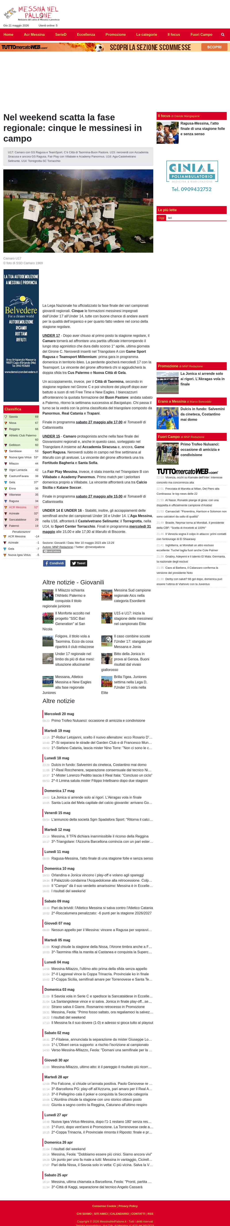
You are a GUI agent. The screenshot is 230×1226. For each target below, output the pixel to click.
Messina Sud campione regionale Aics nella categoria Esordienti (132, 595)
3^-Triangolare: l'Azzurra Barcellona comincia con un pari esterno (103, 841)
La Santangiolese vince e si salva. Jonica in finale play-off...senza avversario (111, 1001)
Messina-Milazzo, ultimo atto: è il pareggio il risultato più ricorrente (103, 1067)
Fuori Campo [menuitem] (202, 34)
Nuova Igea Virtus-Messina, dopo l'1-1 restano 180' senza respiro (103, 1122)
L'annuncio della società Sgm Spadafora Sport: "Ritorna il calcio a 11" (106, 819)
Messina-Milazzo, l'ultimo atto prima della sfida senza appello (99, 969)
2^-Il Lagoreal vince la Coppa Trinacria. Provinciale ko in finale (100, 974)
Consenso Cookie (104, 1206)
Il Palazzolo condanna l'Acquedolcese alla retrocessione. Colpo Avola (106, 880)
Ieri (170, 218)
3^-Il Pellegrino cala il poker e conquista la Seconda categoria (100, 1094)
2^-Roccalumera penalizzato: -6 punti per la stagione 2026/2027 (102, 913)
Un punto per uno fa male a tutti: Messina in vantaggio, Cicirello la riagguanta (112, 1160)
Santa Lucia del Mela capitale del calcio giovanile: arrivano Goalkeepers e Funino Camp (120, 803)
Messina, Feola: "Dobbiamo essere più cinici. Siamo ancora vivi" (102, 1154)
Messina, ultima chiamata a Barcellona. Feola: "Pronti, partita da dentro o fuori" (113, 1182)
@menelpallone (95, 547)
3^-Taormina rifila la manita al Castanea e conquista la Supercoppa (104, 952)
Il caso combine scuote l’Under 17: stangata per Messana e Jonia (133, 641)
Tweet (79, 563)
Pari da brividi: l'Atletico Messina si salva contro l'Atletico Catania (102, 908)
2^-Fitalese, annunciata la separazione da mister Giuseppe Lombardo (106, 1039)
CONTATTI (138, 1213)
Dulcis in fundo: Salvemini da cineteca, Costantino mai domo (99, 765)
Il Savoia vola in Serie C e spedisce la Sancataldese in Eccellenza (103, 996)
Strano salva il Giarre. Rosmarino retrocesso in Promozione (98, 1007)
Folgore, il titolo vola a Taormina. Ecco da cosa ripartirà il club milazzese (74, 641)
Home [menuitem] (8, 34)
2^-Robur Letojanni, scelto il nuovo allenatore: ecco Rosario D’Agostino (107, 737)
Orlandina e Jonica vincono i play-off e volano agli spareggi (98, 875)
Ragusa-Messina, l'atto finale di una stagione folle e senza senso (102, 858)
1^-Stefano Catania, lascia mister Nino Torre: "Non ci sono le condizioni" (108, 748)
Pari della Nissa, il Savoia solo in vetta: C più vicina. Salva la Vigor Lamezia (111, 1165)
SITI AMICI (101, 1213)
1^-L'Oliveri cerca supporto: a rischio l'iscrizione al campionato (100, 1045)
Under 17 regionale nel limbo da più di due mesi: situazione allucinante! (74, 659)
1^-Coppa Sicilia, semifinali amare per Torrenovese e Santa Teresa (104, 979)
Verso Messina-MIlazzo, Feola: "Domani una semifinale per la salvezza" (108, 1050)
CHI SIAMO (84, 1213)
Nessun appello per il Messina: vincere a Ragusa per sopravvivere (103, 930)
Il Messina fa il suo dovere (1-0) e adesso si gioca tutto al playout (102, 1023)
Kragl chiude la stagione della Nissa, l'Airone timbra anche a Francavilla (108, 947)
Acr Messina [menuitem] (34, 34)
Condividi (54, 563)
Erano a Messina (172, 401)
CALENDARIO (119, 1213)
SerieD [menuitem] (61, 34)
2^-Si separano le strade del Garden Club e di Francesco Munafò (102, 743)
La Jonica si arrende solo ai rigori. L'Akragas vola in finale (97, 797)
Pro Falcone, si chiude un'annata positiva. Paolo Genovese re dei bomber (109, 1084)
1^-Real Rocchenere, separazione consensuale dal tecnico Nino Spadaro (109, 770)
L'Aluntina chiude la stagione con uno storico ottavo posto (97, 1099)
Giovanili (59, 542)
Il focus (164, 116)
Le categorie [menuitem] (146, 34)
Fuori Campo (169, 437)
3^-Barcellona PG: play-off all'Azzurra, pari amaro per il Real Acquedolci (108, 1089)
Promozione (168, 366)
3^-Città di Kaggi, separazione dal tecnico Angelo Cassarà (97, 1187)
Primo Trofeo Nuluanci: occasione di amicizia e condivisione (98, 720)
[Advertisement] (191, 291)
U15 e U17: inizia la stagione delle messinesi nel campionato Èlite (133, 618)
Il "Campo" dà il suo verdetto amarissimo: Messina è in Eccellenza (103, 886)
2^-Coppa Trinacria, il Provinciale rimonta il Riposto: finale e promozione (108, 1132)
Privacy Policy (128, 1206)
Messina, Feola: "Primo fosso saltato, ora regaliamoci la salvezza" (103, 1012)
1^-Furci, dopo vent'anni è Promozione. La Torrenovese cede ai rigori (105, 1127)
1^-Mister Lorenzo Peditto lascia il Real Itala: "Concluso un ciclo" (102, 775)
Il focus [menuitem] (174, 34)
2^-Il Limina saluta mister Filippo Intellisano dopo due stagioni (100, 781)
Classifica (13, 409)
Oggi (161, 218)
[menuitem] (222, 34)
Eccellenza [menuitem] (86, 34)
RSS (150, 1213)
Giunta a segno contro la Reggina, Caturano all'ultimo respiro (99, 1105)
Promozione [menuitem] (115, 34)
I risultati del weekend (69, 891)
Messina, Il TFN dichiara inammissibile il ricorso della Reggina (100, 836)
